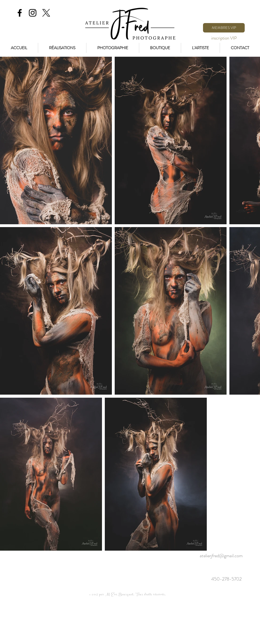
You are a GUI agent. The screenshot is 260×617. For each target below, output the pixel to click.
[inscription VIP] (224, 38)
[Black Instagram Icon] (33, 13)
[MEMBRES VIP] (224, 27)
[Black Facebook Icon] (20, 13)
